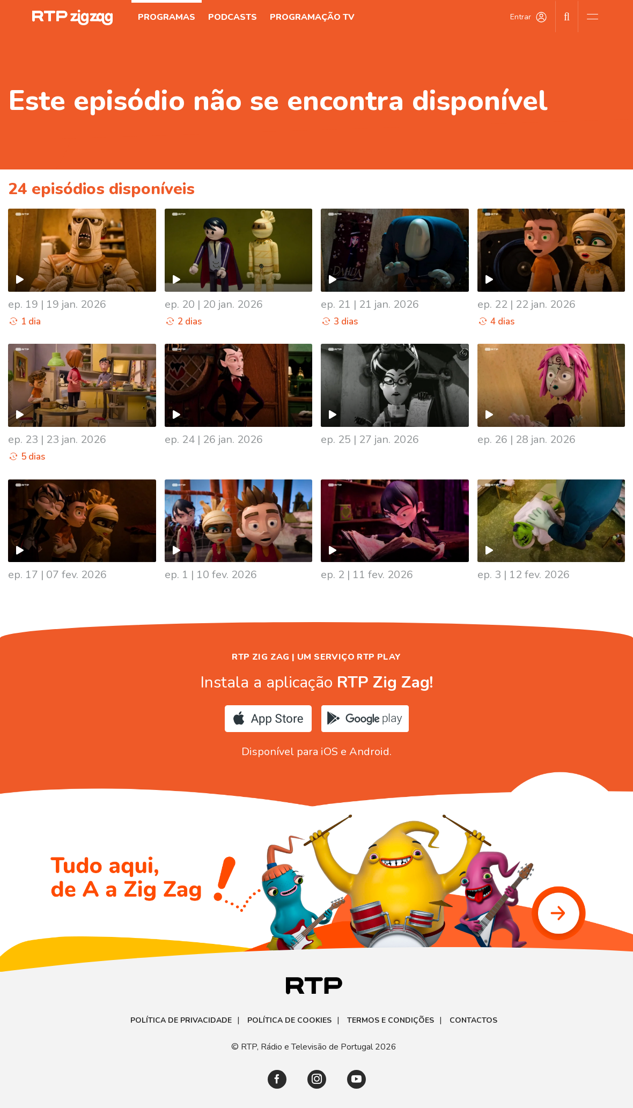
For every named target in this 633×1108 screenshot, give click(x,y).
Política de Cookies (289, 1020)
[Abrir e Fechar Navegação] (592, 16)
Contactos (473, 1020)
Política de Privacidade (181, 1020)
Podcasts (232, 17)
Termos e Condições (390, 1020)
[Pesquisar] (567, 16)
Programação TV (312, 17)
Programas (166, 17)
